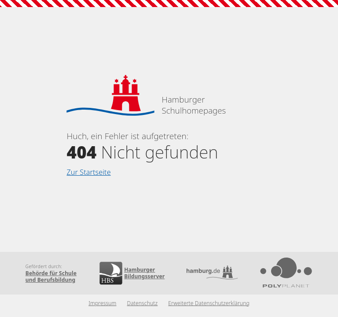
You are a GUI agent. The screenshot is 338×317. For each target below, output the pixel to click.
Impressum (102, 303)
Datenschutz (142, 303)
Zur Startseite (88, 172)
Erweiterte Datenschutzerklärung (209, 303)
